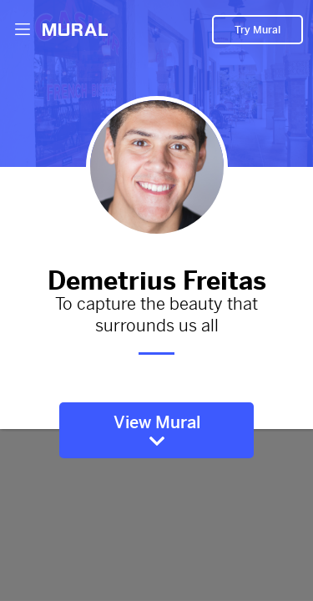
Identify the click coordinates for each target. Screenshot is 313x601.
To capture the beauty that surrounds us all (156, 315)
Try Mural (257, 30)
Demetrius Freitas (156, 277)
